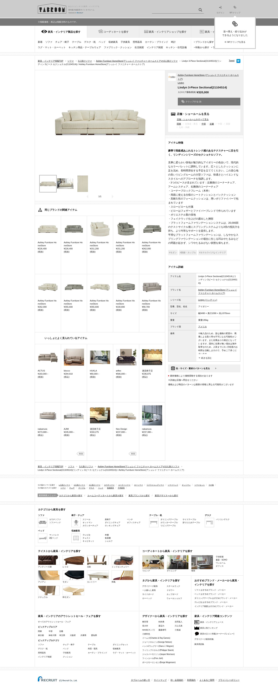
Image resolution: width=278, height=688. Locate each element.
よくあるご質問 (206, 680)
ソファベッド (173, 485)
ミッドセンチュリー (122, 561)
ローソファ (138, 485)
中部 (204, 124)
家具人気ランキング (209, 628)
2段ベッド (53, 538)
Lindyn (181, 83)
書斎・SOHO (221, 560)
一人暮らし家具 (149, 590)
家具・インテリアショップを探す (167, 31)
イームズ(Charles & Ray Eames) (156, 638)
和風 (122, 576)
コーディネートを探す (116, 31)
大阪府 (73, 635)
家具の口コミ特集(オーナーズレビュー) (217, 634)
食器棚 (108, 538)
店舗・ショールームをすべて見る (193, 119)
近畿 (212, 124)
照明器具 (137, 42)
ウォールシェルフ (174, 598)
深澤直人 (178, 622)
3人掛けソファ (94, 485)
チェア (72, 488)
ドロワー (170, 590)
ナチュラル (49, 592)
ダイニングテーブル (169, 519)
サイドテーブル (189, 519)
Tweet (231, 60)
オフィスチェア (134, 522)
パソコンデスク (223, 519)
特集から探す (202, 47)
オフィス (220, 566)
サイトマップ (160, 680)
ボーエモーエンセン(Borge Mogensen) (159, 662)
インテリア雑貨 (155, 47)
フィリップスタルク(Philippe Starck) (158, 650)
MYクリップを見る (236, 42)
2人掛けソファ (79, 485)
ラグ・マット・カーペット (52, 47)
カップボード (172, 594)
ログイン (220, 10)
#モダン (173, 252)
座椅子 (108, 519)
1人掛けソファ (64, 485)
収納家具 (113, 42)
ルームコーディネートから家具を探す (105, 495)
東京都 (41, 635)
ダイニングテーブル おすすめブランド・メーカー (215, 598)
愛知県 (94, 635)
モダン (73, 576)
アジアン (49, 576)
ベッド (102, 42)
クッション (68, 657)
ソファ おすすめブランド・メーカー (210, 590)
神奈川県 (52, 635)
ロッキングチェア (112, 526)
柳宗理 (145, 622)
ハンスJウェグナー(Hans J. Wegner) (158, 646)
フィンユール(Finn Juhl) (152, 658)
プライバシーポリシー (229, 680)
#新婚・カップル (188, 252)
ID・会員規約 (176, 680)
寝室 (202, 563)
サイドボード (148, 594)
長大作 (145, 626)
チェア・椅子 (62, 42)
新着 (40, 42)
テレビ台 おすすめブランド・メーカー (211, 602)
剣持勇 (161, 622)
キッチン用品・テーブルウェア (85, 47)
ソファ (48, 42)
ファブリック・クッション (118, 47)
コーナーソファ (124, 485)
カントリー (98, 576)
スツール (86, 519)
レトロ (73, 561)
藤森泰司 (162, 630)
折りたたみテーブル (191, 522)
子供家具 (125, 42)
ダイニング (177, 563)
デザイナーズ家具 (150, 586)
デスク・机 (90, 42)
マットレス (54, 535)
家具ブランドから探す (139, 495)
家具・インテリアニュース (211, 622)
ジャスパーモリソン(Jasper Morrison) (158, 654)
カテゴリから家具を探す (70, 495)
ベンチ (130, 519)
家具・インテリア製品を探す (64, 31)
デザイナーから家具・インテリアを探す (164, 616)
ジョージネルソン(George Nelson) (157, 642)
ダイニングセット (120, 645)
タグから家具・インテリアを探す (161, 580)
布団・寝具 (92, 649)
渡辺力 (161, 626)
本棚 (107, 535)
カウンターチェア (90, 526)
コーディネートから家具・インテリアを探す (167, 551)
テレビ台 (86, 535)
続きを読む (206, 358)
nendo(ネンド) (148, 630)
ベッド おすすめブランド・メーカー (210, 594)
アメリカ (202, 326)
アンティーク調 (49, 561)
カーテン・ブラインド (156, 42)
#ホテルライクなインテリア (212, 252)
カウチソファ (109, 485)
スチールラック (173, 586)
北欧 (98, 561)
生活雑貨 (139, 47)
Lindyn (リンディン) (207, 300)
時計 (173, 42)
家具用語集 (199, 644)
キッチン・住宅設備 (176, 47)
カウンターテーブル (169, 522)
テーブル (76, 42)
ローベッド (147, 598)
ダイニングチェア (112, 522)
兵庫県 (83, 635)
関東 (179, 124)
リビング (153, 563)
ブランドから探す (204, 42)
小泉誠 (178, 630)
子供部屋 (220, 557)
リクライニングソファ (155, 485)
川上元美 (178, 626)
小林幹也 (146, 634)
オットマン (186, 485)
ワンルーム (220, 563)
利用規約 (191, 680)
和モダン (73, 592)
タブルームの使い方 (140, 680)
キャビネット (88, 541)
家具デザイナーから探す (166, 495)
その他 (211, 485)
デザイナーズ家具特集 (204, 639)
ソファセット (199, 485)
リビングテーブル (168, 526)
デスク (91, 488)
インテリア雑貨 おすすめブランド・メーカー (214, 606)
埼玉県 (62, 635)
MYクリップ (235, 10)
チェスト (86, 538)
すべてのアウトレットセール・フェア (54, 622)
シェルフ (109, 541)
